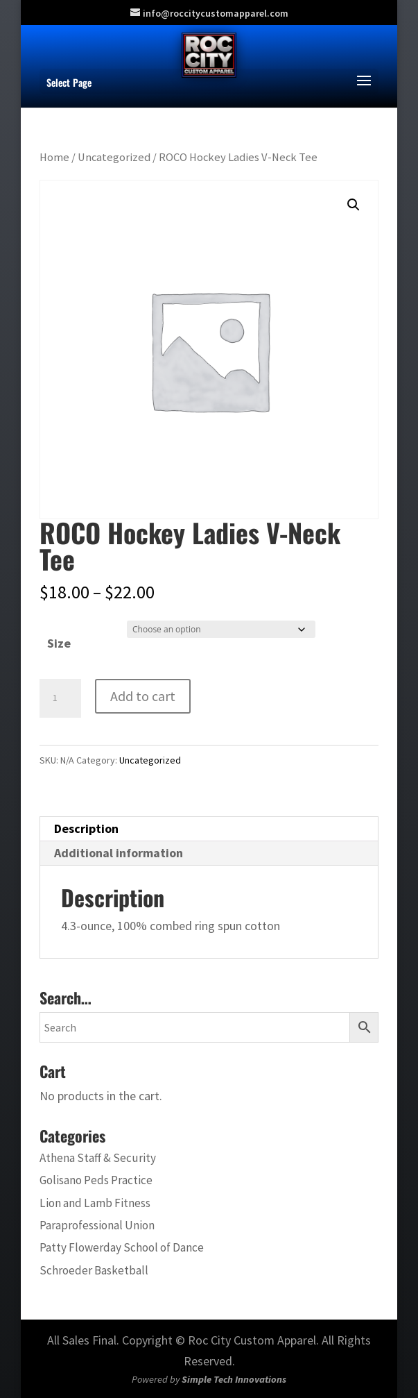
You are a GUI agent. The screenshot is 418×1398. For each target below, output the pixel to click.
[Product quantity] (60, 698)
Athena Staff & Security (98, 1157)
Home (54, 157)
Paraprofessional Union (97, 1225)
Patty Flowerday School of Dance (122, 1247)
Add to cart (142, 696)
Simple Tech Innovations (234, 1379)
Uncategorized (114, 157)
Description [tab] (86, 828)
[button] (353, 204)
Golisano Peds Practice (96, 1180)
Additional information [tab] (118, 853)
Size (59, 643)
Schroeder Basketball (94, 1270)
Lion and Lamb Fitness (95, 1203)
